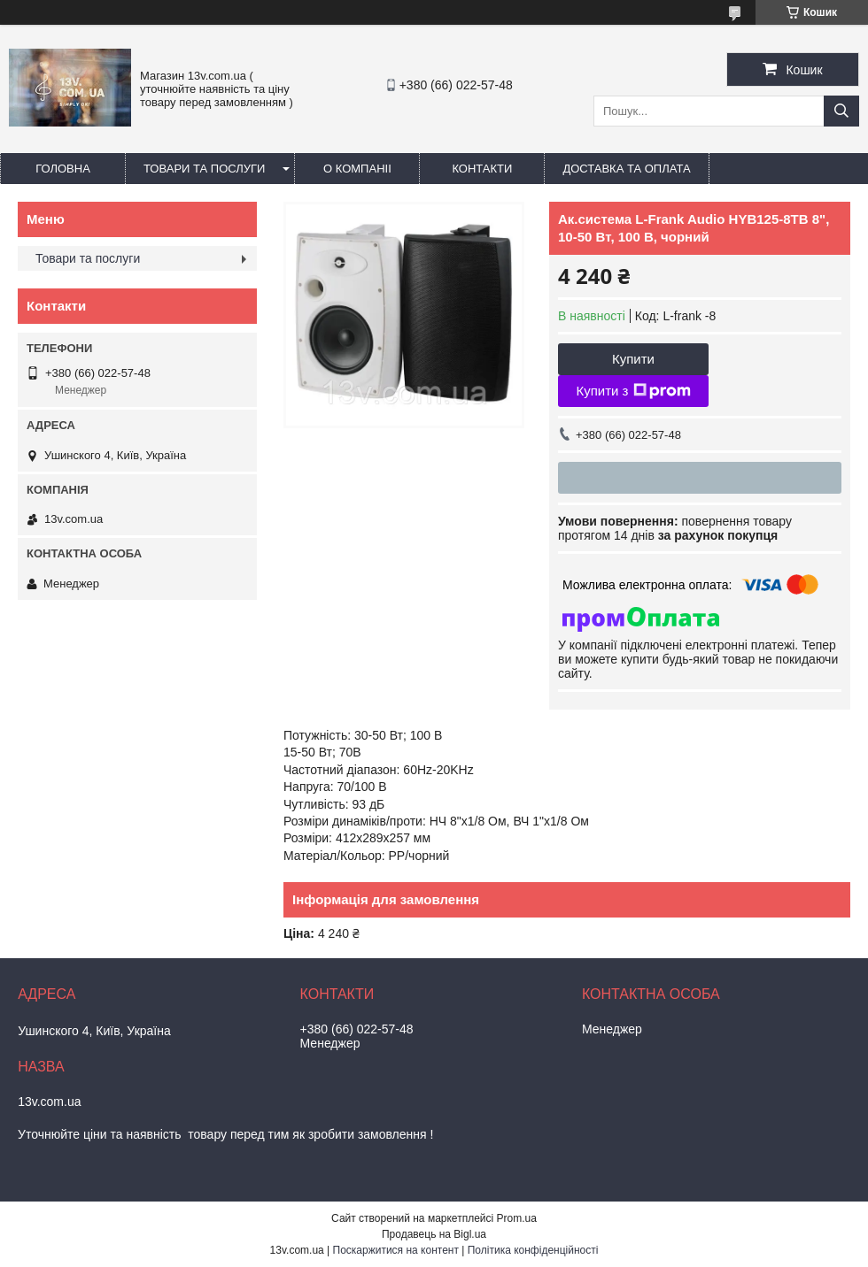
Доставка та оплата (626, 168)
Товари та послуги (204, 168)
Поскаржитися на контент (396, 1250)
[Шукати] (841, 111)
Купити (633, 358)
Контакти (482, 168)
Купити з (633, 391)
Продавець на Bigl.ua (434, 1234)
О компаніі (357, 168)
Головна (62, 168)
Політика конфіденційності (533, 1250)
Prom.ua (517, 1218)
